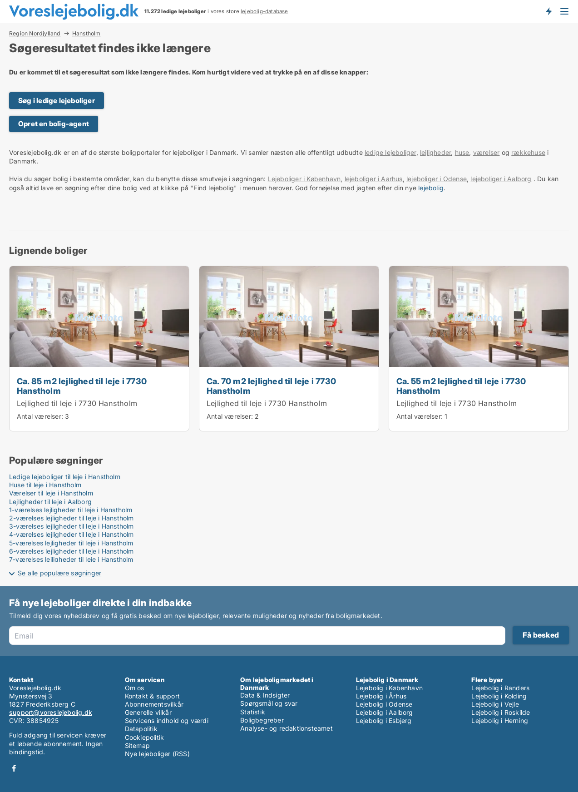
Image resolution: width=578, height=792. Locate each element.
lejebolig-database (264, 11)
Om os (134, 688)
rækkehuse (528, 152)
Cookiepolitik (144, 737)
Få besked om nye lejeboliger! (548, 11)
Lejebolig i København (389, 688)
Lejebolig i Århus (381, 696)
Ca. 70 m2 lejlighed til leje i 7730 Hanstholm (271, 386)
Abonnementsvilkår (154, 704)
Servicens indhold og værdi (166, 720)
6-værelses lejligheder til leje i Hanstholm (71, 551)
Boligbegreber (262, 720)
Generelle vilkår (148, 712)
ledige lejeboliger (390, 152)
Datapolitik (141, 729)
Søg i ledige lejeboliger (56, 100)
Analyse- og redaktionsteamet (286, 728)
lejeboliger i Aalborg (500, 179)
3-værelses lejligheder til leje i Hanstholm (71, 526)
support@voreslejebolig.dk (50, 712)
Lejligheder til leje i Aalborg (50, 501)
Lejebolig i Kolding (499, 696)
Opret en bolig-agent (53, 123)
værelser (486, 152)
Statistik (252, 712)
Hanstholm (86, 33)
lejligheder (435, 152)
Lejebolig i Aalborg (384, 712)
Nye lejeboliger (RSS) (157, 753)
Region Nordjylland (35, 33)
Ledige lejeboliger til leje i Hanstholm (64, 476)
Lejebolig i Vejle (495, 704)
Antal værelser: (40, 416)
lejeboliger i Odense (436, 179)
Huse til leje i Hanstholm (45, 485)
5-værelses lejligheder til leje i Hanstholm (71, 543)
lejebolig (431, 188)
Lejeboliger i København (304, 179)
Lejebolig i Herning (499, 720)
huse (462, 152)
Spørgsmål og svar (268, 703)
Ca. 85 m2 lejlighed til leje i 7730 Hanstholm (82, 386)
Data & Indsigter (265, 695)
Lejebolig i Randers (500, 688)
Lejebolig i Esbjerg (384, 720)
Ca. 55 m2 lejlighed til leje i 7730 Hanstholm (461, 386)
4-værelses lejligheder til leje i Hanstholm (71, 534)
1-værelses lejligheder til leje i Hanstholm (71, 510)
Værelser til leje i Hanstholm (51, 493)
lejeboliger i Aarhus (374, 179)
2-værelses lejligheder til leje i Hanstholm (71, 518)
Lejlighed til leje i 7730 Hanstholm (77, 403)
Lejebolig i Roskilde (500, 712)
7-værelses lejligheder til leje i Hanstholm (71, 559)
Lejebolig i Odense (384, 704)
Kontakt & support (152, 696)
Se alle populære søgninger (59, 573)
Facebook (14, 768)
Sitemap (137, 745)
